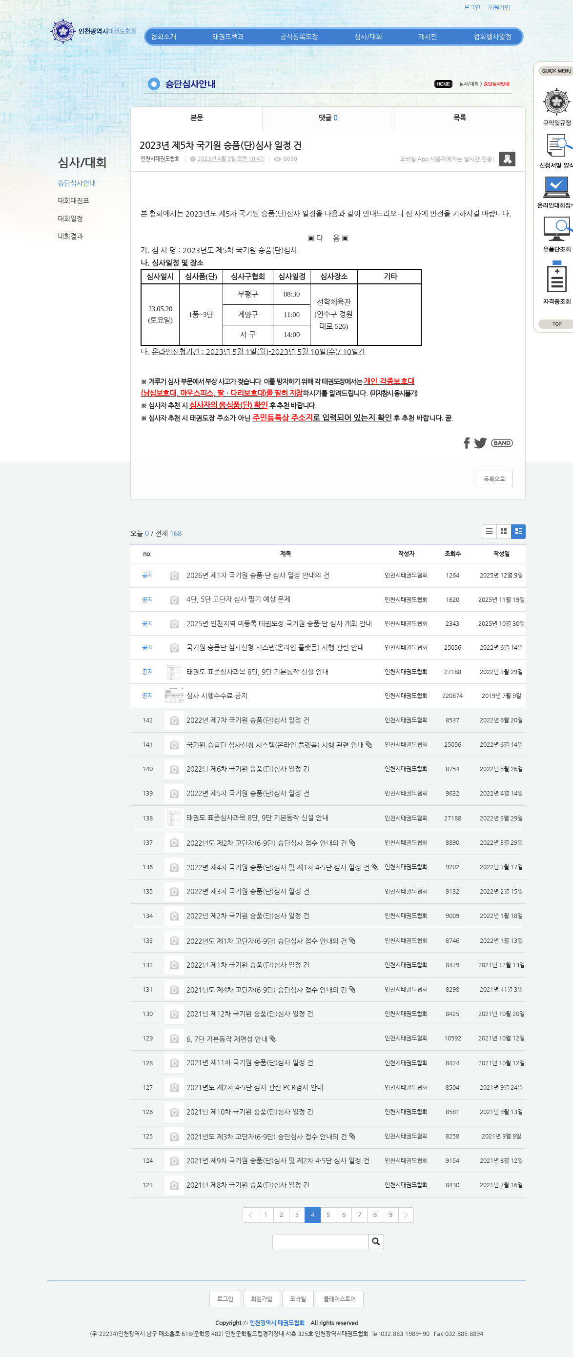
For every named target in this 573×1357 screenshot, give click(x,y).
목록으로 (494, 479)
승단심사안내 (77, 183)
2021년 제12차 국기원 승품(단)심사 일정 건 (249, 1014)
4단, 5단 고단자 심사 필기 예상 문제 (238, 599)
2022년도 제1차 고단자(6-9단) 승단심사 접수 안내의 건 (266, 941)
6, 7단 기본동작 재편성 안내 (226, 1039)
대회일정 (70, 218)
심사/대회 (368, 36)
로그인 (472, 7)
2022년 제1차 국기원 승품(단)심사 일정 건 (247, 965)
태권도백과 (228, 36)
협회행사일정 (492, 36)
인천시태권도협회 (160, 159)
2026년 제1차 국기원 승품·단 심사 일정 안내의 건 (257, 575)
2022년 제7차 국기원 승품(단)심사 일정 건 (247, 720)
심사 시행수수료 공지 (216, 695)
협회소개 (163, 36)
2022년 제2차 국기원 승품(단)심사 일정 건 (247, 915)
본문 (196, 117)
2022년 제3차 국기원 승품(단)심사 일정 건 (247, 891)
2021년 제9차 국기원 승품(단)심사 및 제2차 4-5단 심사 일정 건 (277, 1160)
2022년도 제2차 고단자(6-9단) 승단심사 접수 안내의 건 (266, 843)
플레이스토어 (340, 1299)
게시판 (427, 36)
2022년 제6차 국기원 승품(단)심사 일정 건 (247, 769)
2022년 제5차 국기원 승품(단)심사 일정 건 (247, 793)
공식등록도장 (299, 36)
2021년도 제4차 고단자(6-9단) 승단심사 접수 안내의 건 (266, 990)
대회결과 (70, 236)
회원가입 (499, 7)
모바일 (298, 1299)
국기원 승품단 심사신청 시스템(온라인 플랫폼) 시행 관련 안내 (275, 647)
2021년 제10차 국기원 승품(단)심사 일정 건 (249, 1112)
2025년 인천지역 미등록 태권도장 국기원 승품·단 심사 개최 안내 (279, 623)
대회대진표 (73, 200)
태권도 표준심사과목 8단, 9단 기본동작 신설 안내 (257, 672)
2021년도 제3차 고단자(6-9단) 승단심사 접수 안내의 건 (266, 1136)
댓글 (328, 117)
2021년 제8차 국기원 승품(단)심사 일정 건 (247, 1185)
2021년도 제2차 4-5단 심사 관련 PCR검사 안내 (254, 1087)
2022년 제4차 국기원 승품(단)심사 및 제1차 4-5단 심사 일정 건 (277, 867)
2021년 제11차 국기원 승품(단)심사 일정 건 (249, 1062)
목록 (459, 117)
